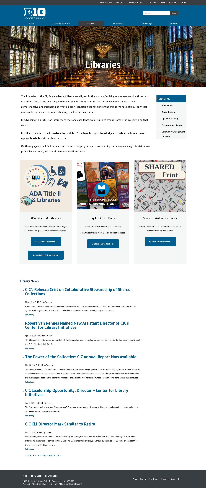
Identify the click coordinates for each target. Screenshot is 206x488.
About (31, 23)
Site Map (153, 479)
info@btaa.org (74, 483)
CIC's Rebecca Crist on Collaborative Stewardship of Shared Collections (77, 291)
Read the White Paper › (160, 241)
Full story (29, 314)
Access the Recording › (45, 241)
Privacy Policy (139, 479)
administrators (136, 3)
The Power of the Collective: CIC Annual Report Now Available (80, 356)
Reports (165, 479)
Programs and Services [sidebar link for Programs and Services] (173, 125)
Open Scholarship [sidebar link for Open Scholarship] (170, 118)
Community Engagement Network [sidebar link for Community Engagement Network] (173, 133)
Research (173, 23)
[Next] (60, 455)
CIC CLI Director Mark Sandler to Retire (60, 424)
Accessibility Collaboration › (46, 255)
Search (174, 13)
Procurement (118, 23)
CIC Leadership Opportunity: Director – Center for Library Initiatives (76, 392)
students (119, 3)
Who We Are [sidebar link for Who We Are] (167, 105)
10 (57, 455)
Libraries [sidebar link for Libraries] (164, 99)
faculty (152, 3)
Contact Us (176, 479)
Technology (147, 23)
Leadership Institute (61, 23)
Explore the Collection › (103, 243)
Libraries (91, 23)
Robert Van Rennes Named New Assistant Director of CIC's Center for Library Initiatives (77, 325)
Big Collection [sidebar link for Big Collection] (168, 112)
